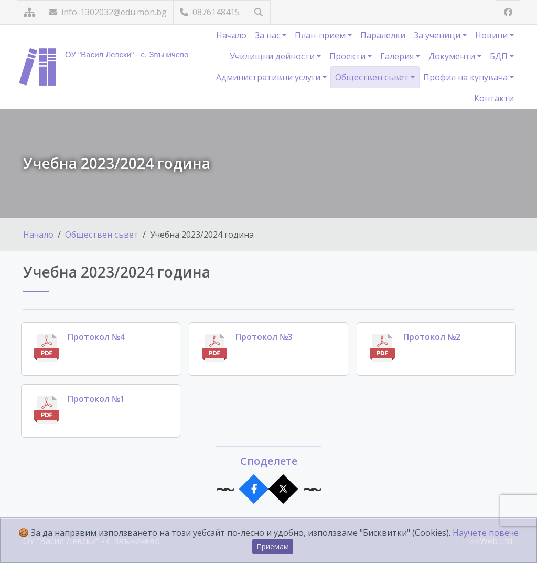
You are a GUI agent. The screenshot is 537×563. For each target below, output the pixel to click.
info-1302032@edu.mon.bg (108, 12)
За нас (268, 35)
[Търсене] (258, 12)
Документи (452, 56)
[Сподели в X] (283, 489)
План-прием (321, 35)
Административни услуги (269, 77)
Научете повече (486, 532)
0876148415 (210, 12)
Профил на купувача (466, 77)
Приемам (272, 546)
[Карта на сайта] (29, 12)
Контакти (494, 98)
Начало (231, 35)
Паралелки (382, 35)
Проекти (348, 56)
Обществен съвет (373, 77)
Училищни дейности (273, 56)
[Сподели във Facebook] (254, 489)
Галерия (398, 56)
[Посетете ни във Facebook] (508, 12)
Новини (492, 35)
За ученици (438, 35)
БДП (500, 56)
